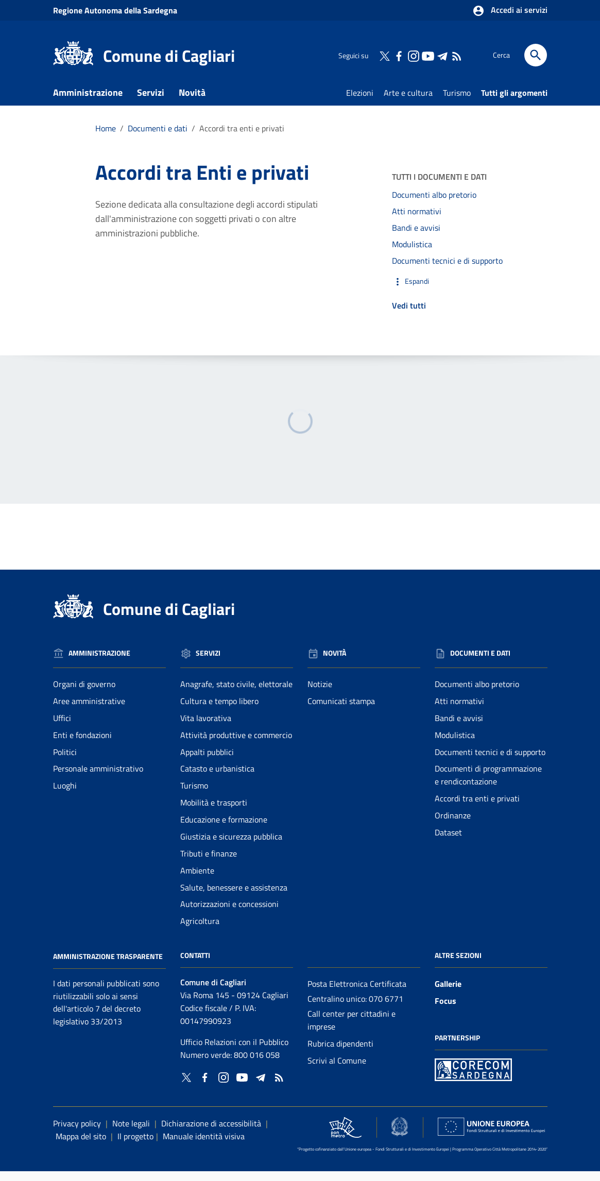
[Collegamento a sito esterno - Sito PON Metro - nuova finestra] (473, 1079)
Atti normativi (416, 221)
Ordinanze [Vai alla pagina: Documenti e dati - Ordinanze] (453, 825)
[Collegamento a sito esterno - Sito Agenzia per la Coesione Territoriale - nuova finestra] (399, 1136)
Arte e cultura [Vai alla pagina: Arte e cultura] (408, 102)
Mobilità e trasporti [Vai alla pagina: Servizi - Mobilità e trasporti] (213, 813)
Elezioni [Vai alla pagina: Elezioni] (359, 102)
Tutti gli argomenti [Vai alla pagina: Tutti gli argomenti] (514, 102)
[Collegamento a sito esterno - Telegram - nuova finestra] (442, 55)
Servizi (150, 102)
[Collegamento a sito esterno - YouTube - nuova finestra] (427, 55)
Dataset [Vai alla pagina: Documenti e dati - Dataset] (448, 842)
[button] (448, 291)
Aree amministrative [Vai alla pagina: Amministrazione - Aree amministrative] (89, 711)
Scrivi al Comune (336, 1070)
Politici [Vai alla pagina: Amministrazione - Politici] (65, 762)
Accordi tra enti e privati (241, 138)
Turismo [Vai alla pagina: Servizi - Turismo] (194, 796)
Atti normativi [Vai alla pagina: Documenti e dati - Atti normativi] (459, 711)
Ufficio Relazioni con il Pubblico (234, 1052)
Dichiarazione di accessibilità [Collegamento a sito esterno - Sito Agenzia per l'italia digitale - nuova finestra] (211, 1133)
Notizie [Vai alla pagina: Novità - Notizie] (319, 694)
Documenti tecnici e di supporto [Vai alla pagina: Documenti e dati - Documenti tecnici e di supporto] (490, 762)
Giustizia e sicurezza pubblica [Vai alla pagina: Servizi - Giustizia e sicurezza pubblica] (231, 846)
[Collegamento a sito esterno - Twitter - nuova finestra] (384, 55)
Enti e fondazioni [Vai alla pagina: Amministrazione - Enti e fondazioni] (82, 745)
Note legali (131, 1133)
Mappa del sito (81, 1146)
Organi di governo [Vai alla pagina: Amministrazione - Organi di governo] (84, 694)
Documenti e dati (93, 126)
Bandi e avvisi (416, 238)
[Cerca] (535, 55)
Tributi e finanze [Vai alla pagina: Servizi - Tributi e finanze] (208, 863)
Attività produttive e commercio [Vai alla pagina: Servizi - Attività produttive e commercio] (236, 745)
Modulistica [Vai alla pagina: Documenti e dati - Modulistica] (455, 745)
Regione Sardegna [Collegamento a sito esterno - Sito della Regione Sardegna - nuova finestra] (115, 10)
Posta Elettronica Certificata (356, 994)
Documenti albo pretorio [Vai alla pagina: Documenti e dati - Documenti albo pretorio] (477, 694)
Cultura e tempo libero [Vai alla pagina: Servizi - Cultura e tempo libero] (219, 711)
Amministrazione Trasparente (108, 966)
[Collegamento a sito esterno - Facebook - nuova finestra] (398, 55)
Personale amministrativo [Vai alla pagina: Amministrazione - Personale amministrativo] (98, 779)
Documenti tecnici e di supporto (447, 270)
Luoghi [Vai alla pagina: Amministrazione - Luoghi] (65, 796)
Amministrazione (88, 102)
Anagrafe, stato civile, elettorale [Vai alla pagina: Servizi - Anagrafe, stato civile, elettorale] (236, 694)
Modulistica (412, 254)
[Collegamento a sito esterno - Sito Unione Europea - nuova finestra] (491, 1136)
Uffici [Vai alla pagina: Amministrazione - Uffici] (62, 728)
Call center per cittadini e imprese (351, 1029)
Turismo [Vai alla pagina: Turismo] (457, 102)
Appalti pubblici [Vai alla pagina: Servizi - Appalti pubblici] (207, 762)
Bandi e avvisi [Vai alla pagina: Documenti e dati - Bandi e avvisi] (459, 728)
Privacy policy (77, 1133)
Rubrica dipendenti (340, 1053)
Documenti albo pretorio (434, 205)
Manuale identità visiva (204, 1146)
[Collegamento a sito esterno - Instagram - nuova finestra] (413, 55)
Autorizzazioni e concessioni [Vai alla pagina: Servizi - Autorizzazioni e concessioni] (229, 914)
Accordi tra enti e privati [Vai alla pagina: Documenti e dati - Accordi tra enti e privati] (477, 808)
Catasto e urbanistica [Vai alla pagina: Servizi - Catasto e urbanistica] (217, 779)
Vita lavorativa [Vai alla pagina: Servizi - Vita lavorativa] (205, 728)
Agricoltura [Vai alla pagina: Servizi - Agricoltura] (199, 931)
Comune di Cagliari (169, 55)
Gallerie (448, 994)
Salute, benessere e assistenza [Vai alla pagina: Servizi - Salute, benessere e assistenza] (233, 897)
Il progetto (135, 1146)
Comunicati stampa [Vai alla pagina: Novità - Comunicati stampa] (341, 711)
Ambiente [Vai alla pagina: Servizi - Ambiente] (197, 880)
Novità (192, 102)
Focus (445, 1011)
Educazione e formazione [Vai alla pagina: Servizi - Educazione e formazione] (223, 830)
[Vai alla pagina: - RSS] (456, 55)
